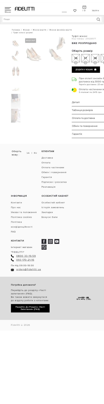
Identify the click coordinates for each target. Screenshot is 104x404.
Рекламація (49, 187)
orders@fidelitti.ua (28, 269)
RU (35, 153)
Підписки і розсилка (54, 182)
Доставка (47, 157)
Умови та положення (24, 212)
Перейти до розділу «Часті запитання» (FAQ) (30, 308)
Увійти (95, 10)
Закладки (47, 212)
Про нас (16, 207)
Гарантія (47, 177)
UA (28, 153)
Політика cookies (21, 217)
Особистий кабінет (53, 202)
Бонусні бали (50, 217)
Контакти (16, 202)
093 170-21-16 (25, 260)
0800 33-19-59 (26, 256)
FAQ (13, 231)
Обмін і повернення (54, 172)
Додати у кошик (86, 69)
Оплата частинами (53, 167)
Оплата (46, 162)
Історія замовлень (53, 207)
